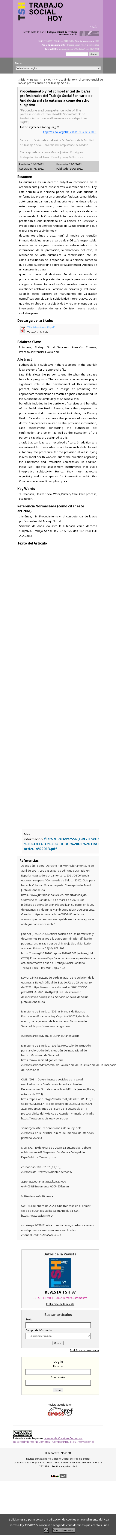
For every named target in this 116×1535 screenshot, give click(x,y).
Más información (63, 1530)
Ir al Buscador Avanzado (84, 1350)
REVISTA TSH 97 (40, 79)
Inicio (22, 79)
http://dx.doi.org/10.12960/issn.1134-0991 (79, 49)
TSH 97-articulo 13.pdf (41, 330)
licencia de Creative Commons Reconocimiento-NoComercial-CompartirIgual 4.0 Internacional (53, 1440)
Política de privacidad (64, 1466)
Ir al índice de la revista (60, 1304)
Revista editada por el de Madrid (50, 33)
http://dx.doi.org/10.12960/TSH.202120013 (69, 132)
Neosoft (66, 1453)
